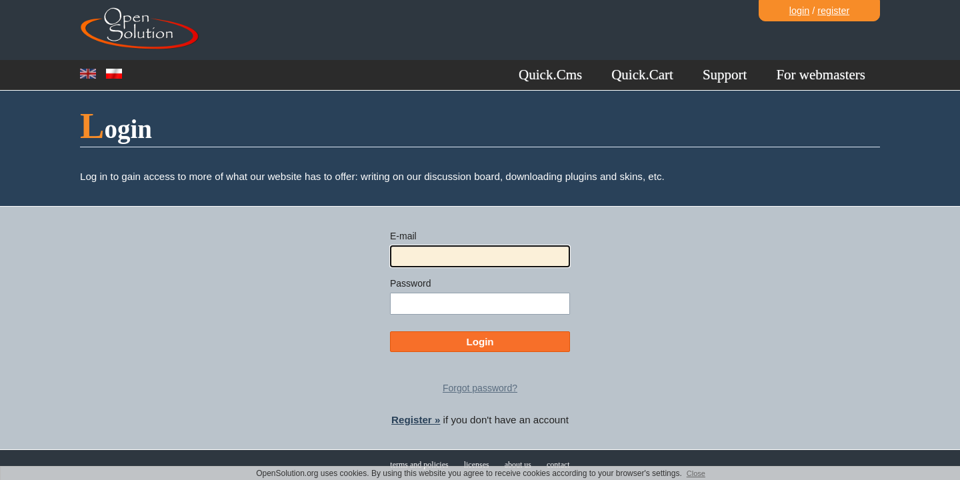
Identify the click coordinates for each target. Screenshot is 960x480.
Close (696, 473)
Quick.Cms (550, 75)
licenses (476, 464)
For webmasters (820, 75)
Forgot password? (480, 388)
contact (558, 464)
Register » (415, 419)
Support (725, 75)
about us (518, 464)
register (833, 10)
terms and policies (419, 464)
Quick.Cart (642, 75)
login (799, 10)
